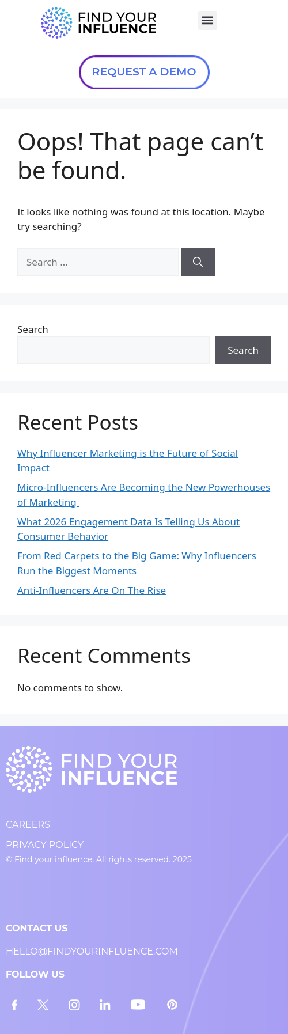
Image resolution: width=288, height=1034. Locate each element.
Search (32, 329)
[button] (207, 20)
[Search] (198, 262)
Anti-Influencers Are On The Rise (91, 590)
